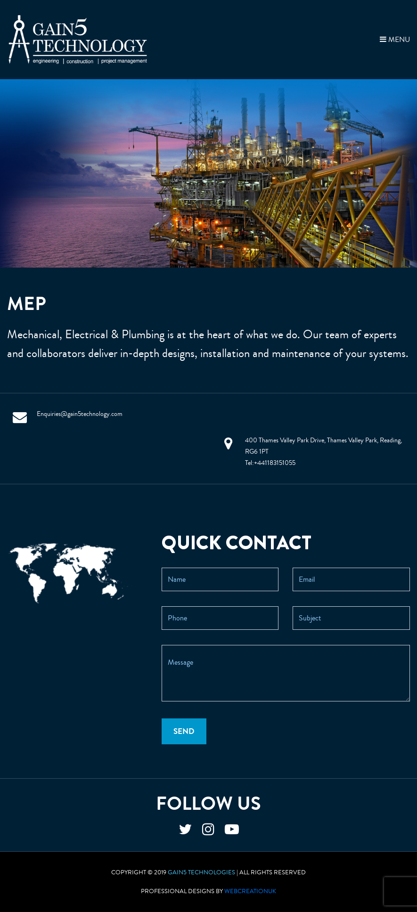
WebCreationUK (250, 891)
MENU (395, 39)
